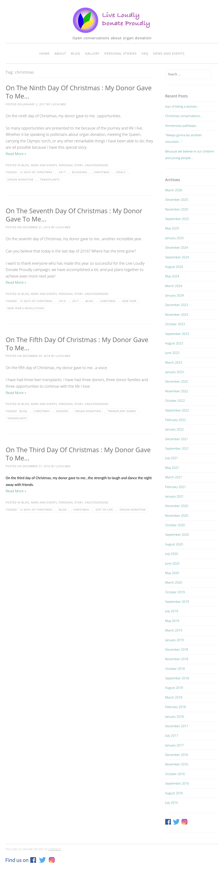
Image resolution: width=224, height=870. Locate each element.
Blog (75, 53)
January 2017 (174, 745)
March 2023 (173, 362)
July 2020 (171, 554)
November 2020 (176, 515)
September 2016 (177, 783)
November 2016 (176, 764)
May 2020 (172, 573)
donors (62, 411)
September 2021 (177, 448)
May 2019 (172, 621)
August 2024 (174, 266)
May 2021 (172, 467)
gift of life (104, 510)
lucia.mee (58, 104)
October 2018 (175, 668)
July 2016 (171, 802)
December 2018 (176, 649)
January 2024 (174, 295)
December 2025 (176, 199)
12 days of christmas (36, 172)
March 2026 (173, 190)
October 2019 (175, 592)
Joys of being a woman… (182, 106)
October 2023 (175, 324)
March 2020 (173, 582)
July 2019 (171, 611)
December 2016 (176, 755)
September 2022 (177, 410)
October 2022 (175, 400)
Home (44, 53)
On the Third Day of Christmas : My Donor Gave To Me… (72, 454)
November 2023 (176, 314)
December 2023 (176, 305)
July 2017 (171, 735)
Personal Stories (120, 53)
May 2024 (172, 276)
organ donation (20, 180)
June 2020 (172, 563)
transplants (50, 180)
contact (54, 849)
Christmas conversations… (183, 116)
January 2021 (174, 496)
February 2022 (175, 420)
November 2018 (176, 659)
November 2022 (176, 391)
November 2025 (176, 209)
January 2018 (174, 716)
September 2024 (177, 257)
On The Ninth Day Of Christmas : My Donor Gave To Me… (73, 91)
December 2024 (176, 247)
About (60, 53)
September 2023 (177, 334)
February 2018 (175, 707)
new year (129, 301)
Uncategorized (97, 165)
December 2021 (176, 439)
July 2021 (171, 458)
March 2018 (173, 697)
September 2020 (177, 534)
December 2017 (176, 726)
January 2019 (174, 640)
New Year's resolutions (25, 308)
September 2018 (177, 678)
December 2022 (176, 381)
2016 (62, 301)
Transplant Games (122, 411)
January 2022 (174, 429)
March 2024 (173, 286)
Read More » (16, 153)
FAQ (145, 53)
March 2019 (173, 630)
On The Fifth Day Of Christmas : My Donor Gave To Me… (71, 343)
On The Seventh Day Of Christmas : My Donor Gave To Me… (77, 215)
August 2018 (174, 687)
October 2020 (175, 525)
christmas (102, 172)
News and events (169, 53)
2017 (62, 172)
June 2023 (172, 353)
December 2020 (176, 506)
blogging (79, 172)
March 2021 (173, 477)
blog (89, 301)
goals (120, 172)
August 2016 (174, 793)
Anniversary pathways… (181, 125)
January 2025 (174, 238)
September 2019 (177, 601)
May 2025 (172, 228)
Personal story (71, 165)
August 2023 (174, 343)
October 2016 (175, 774)
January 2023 (174, 372)
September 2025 (177, 219)
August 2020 (174, 544)
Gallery (92, 53)
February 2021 (175, 487)
